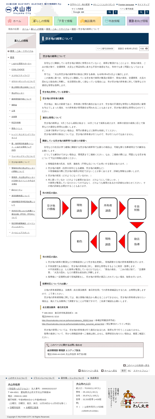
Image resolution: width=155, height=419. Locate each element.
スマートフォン (140, 371)
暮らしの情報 (37, 29)
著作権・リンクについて (72, 378)
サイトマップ (143, 4)
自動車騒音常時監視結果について (23, 203)
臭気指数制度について (21, 196)
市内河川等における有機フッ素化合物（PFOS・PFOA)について (23, 214)
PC (129, 371)
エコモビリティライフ (21, 75)
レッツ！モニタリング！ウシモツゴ (23, 136)
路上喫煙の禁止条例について (23, 87)
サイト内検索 (77, 9)
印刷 (142, 49)
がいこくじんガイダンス (104, 4)
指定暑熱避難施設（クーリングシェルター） (23, 225)
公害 (13, 111)
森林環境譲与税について (21, 99)
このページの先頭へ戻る (137, 365)
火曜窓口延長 (32, 407)
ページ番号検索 (127, 9)
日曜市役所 (15, 407)
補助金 (14, 105)
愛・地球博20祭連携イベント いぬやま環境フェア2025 (23, 147)
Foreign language (126, 4)
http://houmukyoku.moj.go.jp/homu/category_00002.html (67, 320)
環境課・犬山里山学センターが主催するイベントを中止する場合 (23, 180)
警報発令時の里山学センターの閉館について (23, 169)
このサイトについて (17, 378)
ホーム (25, 29)
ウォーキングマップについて (23, 156)
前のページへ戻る (89, 371)
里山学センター (18, 93)
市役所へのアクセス (18, 389)
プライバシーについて (44, 378)
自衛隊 (14, 117)
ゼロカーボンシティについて (23, 81)
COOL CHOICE (18, 69)
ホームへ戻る (110, 371)
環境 (74, 29)
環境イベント (17, 128)
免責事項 (94, 378)
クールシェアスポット (21, 233)
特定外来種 (16, 123)
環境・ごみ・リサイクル (57, 29)
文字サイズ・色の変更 (80, 4)
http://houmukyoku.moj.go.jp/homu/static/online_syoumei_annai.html (73, 324)
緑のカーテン (17, 190)
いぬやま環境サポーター (21, 64)
